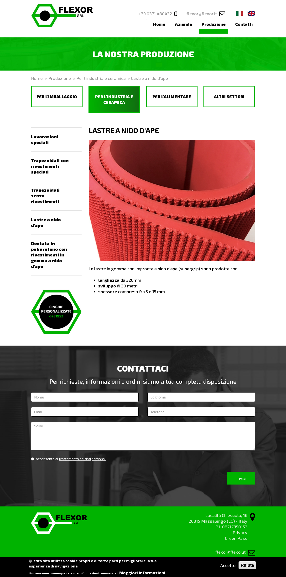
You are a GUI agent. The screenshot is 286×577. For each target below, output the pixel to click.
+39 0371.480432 (155, 13)
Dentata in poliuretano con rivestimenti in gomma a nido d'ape (49, 255)
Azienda (183, 24)
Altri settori (229, 96)
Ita (240, 13)
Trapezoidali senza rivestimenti (45, 195)
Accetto (228, 567)
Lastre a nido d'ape (46, 222)
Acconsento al (68, 459)
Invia (241, 478)
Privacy (240, 532)
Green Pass (236, 538)
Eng (251, 13)
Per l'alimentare (171, 96)
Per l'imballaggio (56, 96)
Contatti (244, 24)
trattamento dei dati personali (82, 459)
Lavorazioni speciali (44, 139)
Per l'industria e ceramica (101, 78)
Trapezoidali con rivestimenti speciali (50, 166)
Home (159, 24)
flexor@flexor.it (202, 13)
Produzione (214, 24)
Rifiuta (247, 567)
